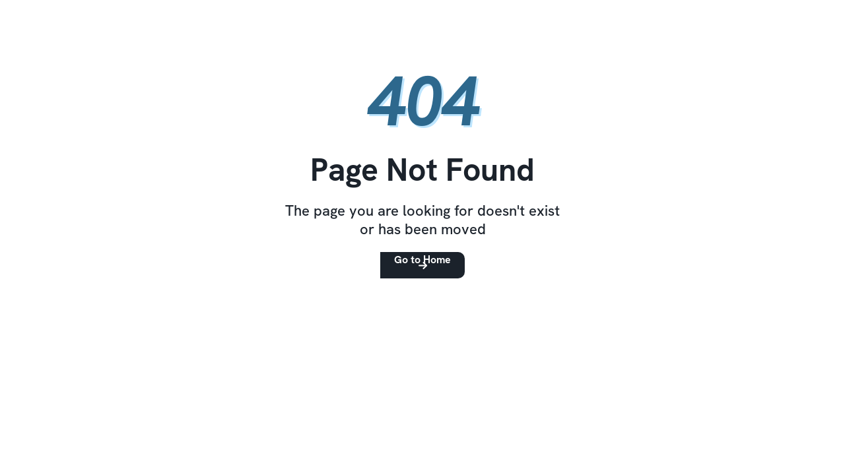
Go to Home (422, 260)
